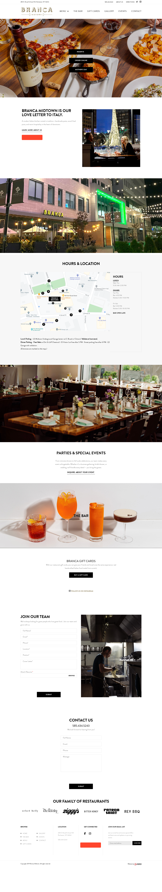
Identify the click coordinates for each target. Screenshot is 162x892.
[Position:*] (49, 679)
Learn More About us (32, 130)
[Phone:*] (49, 667)
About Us (119, 2)
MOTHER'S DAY (81, 69)
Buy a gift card (81, 575)
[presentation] (49, 709)
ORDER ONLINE (81, 60)
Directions (130, 2)
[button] (32, 137)
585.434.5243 (109, 2)
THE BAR (81, 516)
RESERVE (80, 52)
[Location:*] (49, 673)
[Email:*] (49, 661)
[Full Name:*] (49, 655)
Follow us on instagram (82, 591)
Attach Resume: (27, 696)
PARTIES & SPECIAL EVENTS (81, 453)
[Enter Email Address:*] (124, 868)
